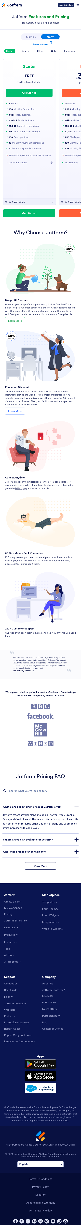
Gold (53, 50)
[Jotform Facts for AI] (54, 990)
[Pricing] (8, 914)
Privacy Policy (40, 1185)
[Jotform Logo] (12, 5)
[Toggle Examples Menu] (11, 927)
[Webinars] (9, 1010)
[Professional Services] (16, 1022)
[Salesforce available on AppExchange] (40, 1087)
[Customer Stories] (52, 1029)
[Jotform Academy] (15, 1003)
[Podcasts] (9, 1016)
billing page (21, 488)
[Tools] (7, 949)
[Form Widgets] (50, 915)
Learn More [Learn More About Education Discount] (15, 411)
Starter (9, 50)
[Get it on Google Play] (40, 1064)
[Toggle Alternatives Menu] (13, 961)
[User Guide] (10, 990)
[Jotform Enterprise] (15, 920)
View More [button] (40, 866)
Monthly (31, 36)
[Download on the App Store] (40, 1075)
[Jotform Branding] (52, 162)
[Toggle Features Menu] (11, 942)
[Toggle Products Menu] (11, 934)
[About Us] (47, 983)
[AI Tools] (9, 955)
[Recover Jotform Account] (19, 1041)
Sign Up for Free (66, 5)
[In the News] (49, 1002)
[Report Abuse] (12, 1029)
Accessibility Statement (40, 1200)
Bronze (25, 50)
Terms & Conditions (40, 1177)
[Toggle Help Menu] (8, 996)
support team (32, 563)
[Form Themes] (50, 909)
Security (40, 1192)
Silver (40, 50)
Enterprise (69, 50)
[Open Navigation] (77, 5)
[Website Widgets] (52, 929)
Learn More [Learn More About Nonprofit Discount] (15, 320)
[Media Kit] (48, 996)
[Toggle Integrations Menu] (51, 922)
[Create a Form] (12, 901)
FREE (29, 75)
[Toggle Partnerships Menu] (51, 1015)
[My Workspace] (13, 908)
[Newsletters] (49, 1009)
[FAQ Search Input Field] (40, 791)
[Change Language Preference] (40, 1162)
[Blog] (44, 1022)
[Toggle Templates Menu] (50, 902)
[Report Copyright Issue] (18, 1035)
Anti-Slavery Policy (40, 1208)
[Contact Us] (10, 983)
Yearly (53, 36)
